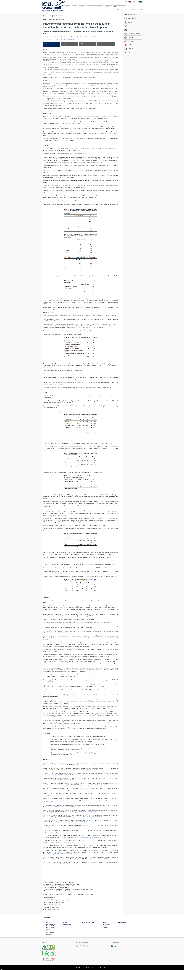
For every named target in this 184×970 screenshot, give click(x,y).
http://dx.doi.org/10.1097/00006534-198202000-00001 (60, 807)
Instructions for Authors (95, 7)
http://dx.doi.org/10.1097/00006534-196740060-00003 (58, 775)
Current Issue (106, 924)
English (128, 1)
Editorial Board (50, 927)
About (75, 7)
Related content (101, 43)
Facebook (128, 48)
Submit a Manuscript (68, 924)
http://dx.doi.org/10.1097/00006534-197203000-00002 (58, 832)
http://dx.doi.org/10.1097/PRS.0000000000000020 (58, 854)
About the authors (66, 43)
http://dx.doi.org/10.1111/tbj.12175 (97, 859)
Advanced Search (119, 7)
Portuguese (137, 1)
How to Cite (129, 37)
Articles (108, 7)
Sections (48, 929)
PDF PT (128, 22)
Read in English (130, 18)
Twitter (128, 52)
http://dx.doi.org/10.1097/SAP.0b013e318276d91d (93, 785)
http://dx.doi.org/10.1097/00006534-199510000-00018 (60, 795)
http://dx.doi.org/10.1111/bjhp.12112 (88, 770)
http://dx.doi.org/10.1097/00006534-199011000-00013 (70, 827)
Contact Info (49, 934)
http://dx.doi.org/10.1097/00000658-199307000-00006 (91, 837)
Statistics (82, 43)
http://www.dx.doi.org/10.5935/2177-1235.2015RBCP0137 (58, 40)
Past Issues (105, 926)
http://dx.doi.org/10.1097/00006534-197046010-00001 (58, 780)
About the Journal (50, 924)
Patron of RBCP (50, 932)
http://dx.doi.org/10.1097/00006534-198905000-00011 (82, 812)
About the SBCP (50, 926)
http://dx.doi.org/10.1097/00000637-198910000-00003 (58, 842)
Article (45, 43)
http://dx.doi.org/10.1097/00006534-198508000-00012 (87, 817)
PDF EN (128, 26)
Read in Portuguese (130, 14)
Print (127, 29)
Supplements (106, 927)
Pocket (128, 45)
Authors (82, 7)
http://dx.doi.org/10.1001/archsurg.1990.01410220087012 (72, 822)
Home (68, 7)
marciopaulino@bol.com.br (54, 904)
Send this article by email (132, 33)
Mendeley (128, 41)
